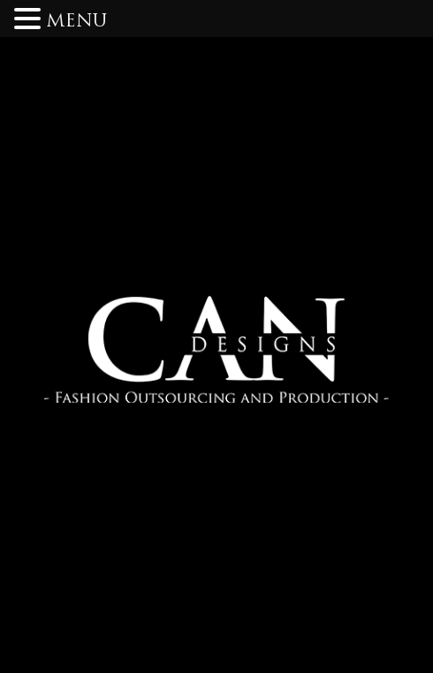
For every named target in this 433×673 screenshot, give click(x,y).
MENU (76, 22)
